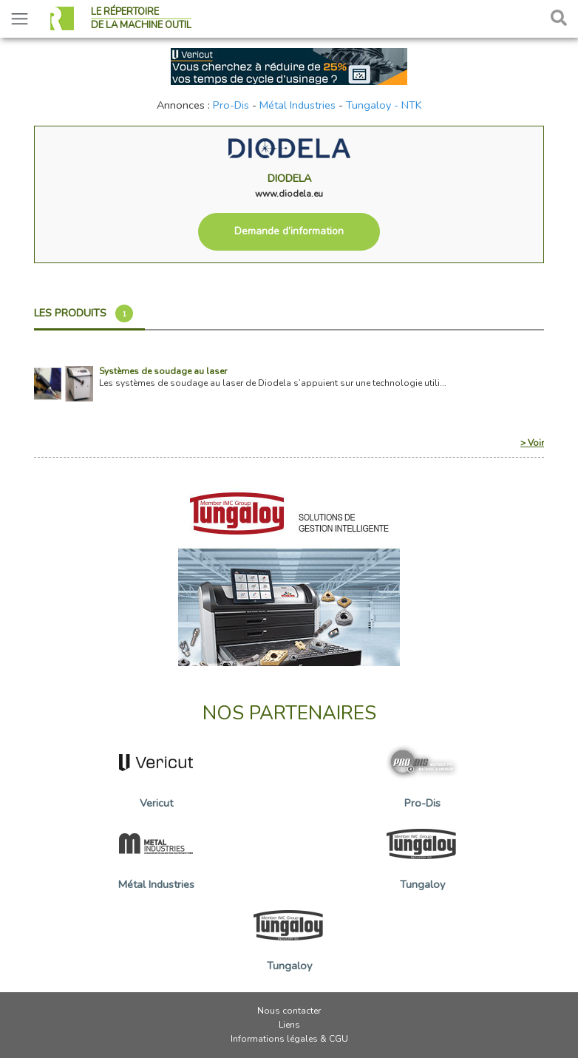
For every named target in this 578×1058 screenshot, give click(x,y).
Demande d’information (289, 231)
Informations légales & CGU (289, 1039)
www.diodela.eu (289, 194)
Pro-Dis (231, 105)
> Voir (532, 443)
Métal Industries (297, 105)
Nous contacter (289, 1011)
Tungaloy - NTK (384, 105)
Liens (289, 1025)
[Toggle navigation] (19, 19)
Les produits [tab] (83, 313)
